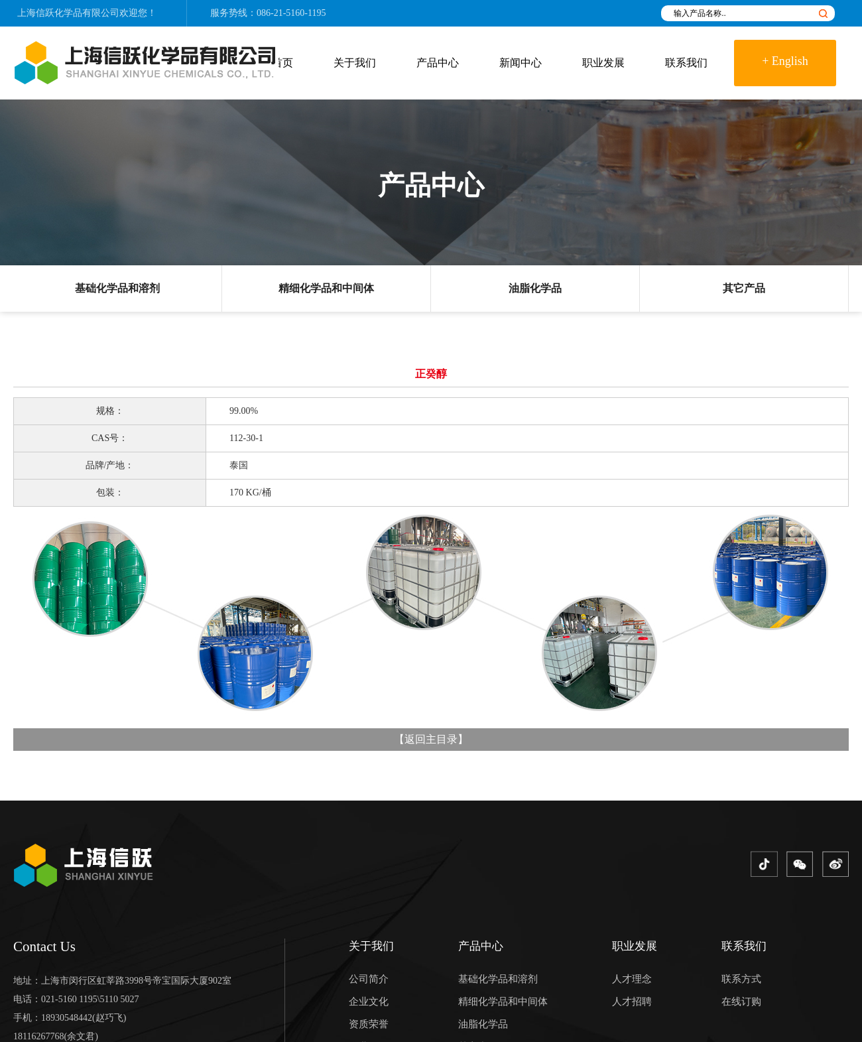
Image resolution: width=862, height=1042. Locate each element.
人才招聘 (632, 1001)
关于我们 (355, 62)
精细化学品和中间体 (326, 288)
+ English (785, 61)
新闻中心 (520, 62)
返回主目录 (431, 739)
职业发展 (603, 62)
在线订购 (741, 1001)
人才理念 (632, 979)
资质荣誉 (369, 1024)
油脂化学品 (535, 288)
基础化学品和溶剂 (117, 288)
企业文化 (369, 1001)
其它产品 (744, 288)
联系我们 (686, 62)
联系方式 (741, 979)
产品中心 (437, 62)
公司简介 (369, 979)
